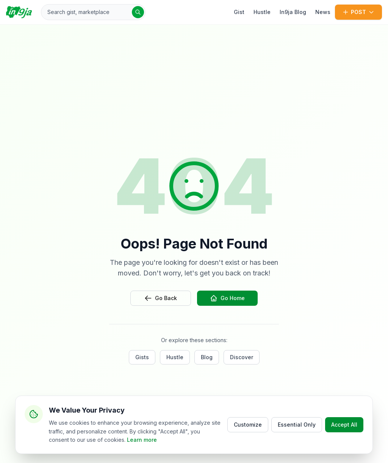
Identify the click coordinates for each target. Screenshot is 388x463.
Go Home (227, 298)
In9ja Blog (293, 12)
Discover (241, 357)
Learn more (142, 440)
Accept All (344, 425)
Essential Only (297, 425)
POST (358, 12)
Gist (239, 12)
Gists (142, 357)
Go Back (160, 298)
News (322, 12)
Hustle (262, 12)
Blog (207, 357)
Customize (248, 425)
